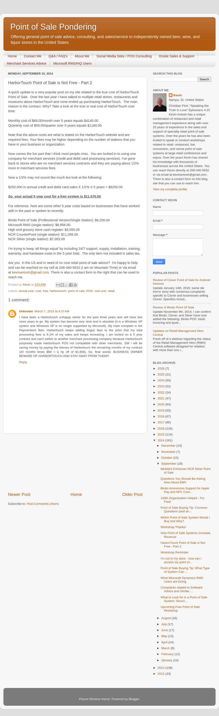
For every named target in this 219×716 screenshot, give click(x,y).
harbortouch (58, 291)
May (164, 636)
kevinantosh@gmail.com (30, 272)
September (169, 463)
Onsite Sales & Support (176, 56)
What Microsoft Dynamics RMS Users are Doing (182, 579)
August (166, 618)
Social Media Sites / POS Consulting (124, 56)
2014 (161, 440)
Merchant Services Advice (26, 63)
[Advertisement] (75, 462)
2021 (161, 398)
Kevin (177, 95)
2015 (161, 434)
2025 (161, 374)
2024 (161, 380)
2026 (161, 368)
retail (111, 291)
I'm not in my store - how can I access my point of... (181, 560)
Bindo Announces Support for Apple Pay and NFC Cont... (185, 490)
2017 (161, 422)
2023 (161, 386)
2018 (161, 416)
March (166, 648)
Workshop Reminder (175, 552)
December (168, 445)
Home (12, 56)
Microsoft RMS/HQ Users (72, 63)
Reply (23, 362)
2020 (161, 404)
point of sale (76, 291)
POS (89, 291)
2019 (161, 410)
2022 (161, 392)
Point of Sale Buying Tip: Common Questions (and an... (184, 509)
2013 (161, 667)
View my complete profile (170, 189)
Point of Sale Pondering (53, 26)
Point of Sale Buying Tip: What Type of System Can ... (185, 569)
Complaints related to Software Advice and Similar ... (182, 589)
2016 (161, 428)
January (167, 660)
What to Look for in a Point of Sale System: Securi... (184, 599)
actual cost (26, 291)
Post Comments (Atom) (43, 503)
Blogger (134, 699)
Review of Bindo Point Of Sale (173, 307)
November (168, 451)
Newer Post (19, 494)
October (167, 457)
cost (38, 291)
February (168, 654)
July (164, 624)
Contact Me (33, 56)
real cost (100, 291)
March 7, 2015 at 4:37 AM (51, 311)
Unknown (26, 311)
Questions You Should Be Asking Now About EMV (183, 480)
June (165, 630)
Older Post (132, 494)
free (45, 291)
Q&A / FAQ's (58, 56)
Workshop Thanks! (173, 527)
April (164, 642)
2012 (161, 673)
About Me (82, 56)
